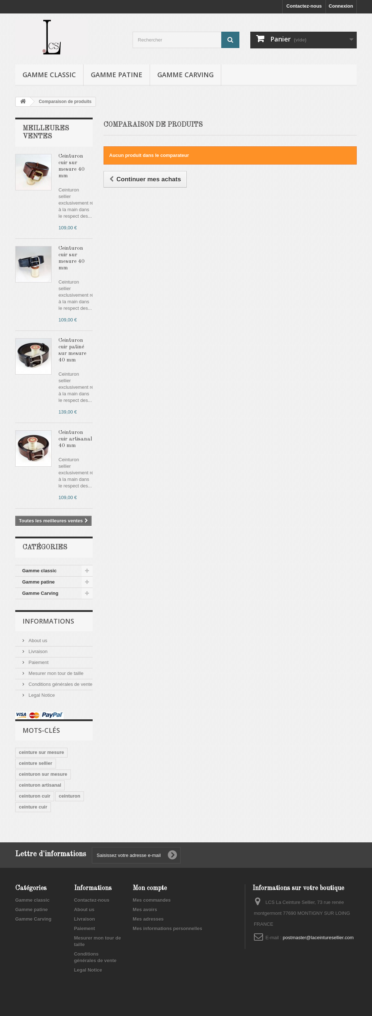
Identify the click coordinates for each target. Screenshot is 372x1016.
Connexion (341, 6)
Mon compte (150, 888)
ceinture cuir (33, 807)
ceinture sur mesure (41, 752)
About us (37, 640)
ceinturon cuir (34, 796)
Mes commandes (152, 900)
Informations (48, 621)
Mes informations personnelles (167, 928)
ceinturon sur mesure (43, 774)
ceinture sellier (35, 763)
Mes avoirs (145, 909)
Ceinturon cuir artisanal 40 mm (75, 439)
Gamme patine (116, 74)
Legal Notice (41, 695)
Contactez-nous (304, 6)
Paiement (38, 662)
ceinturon (69, 796)
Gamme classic (49, 74)
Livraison (37, 651)
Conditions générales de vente (59, 684)
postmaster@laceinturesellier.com (318, 937)
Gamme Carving (185, 74)
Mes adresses (148, 919)
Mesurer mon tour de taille (55, 673)
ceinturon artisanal (40, 785)
